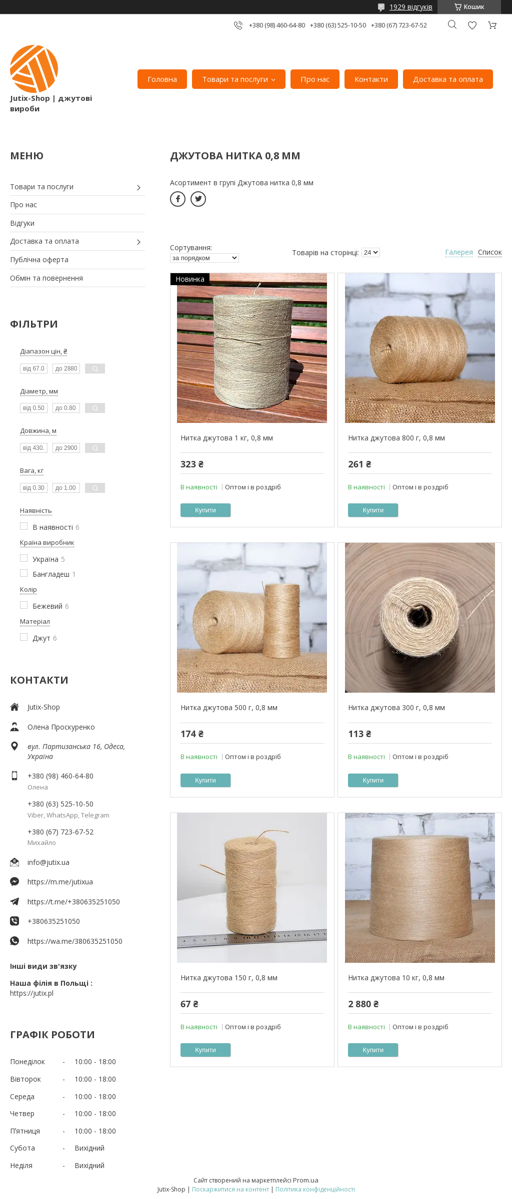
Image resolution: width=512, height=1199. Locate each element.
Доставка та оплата (448, 79)
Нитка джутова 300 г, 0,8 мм (396, 707)
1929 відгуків (411, 6)
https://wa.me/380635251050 (75, 941)
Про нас (315, 79)
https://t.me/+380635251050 (74, 901)
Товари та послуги (235, 79)
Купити (205, 510)
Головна (162, 79)
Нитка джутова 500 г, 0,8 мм (229, 707)
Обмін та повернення (46, 278)
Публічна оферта (39, 259)
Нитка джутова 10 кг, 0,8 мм (396, 977)
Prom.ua (305, 1180)
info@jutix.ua (49, 862)
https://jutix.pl (32, 993)
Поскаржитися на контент (230, 1189)
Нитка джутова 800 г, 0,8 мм (396, 437)
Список (490, 252)
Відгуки (22, 223)
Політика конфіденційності (315, 1189)
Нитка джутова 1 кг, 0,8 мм (226, 437)
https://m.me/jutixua (60, 881)
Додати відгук (472, 25)
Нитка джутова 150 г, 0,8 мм (229, 977)
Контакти (371, 79)
